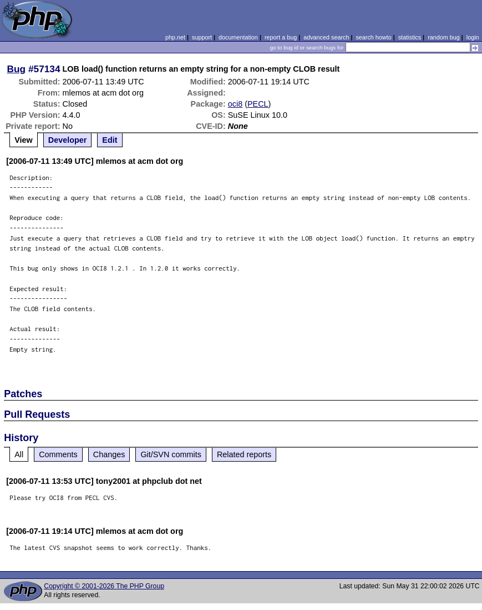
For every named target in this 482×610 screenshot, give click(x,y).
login (472, 37)
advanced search (326, 37)
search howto (373, 37)
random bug (444, 37)
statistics (409, 37)
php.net (175, 37)
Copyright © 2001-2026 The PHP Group (104, 586)
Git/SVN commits (170, 454)
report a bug (281, 37)
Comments (58, 454)
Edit (109, 140)
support (202, 37)
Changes (109, 454)
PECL (257, 103)
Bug (16, 68)
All (18, 454)
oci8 (235, 103)
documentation (238, 37)
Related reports (244, 454)
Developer (67, 140)
